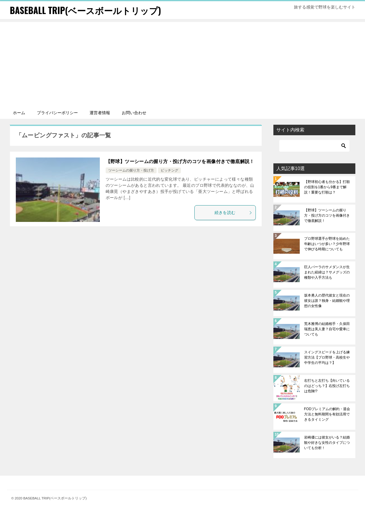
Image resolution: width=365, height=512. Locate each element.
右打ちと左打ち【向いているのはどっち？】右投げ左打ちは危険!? (327, 386)
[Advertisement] (182, 63)
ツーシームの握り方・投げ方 (131, 170)
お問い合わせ (134, 112)
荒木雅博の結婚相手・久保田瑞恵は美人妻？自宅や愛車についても (327, 329)
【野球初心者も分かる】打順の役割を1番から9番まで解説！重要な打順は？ (327, 187)
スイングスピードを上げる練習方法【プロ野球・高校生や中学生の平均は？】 (327, 357)
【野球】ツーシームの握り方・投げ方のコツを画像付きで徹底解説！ (180, 161)
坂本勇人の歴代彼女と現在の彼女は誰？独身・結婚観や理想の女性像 (327, 300)
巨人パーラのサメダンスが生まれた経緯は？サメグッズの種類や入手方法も (327, 272)
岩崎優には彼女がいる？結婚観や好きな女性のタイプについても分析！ (327, 442)
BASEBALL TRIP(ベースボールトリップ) (85, 10)
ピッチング (169, 170)
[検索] (314, 146)
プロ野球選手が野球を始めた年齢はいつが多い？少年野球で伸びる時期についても (327, 244)
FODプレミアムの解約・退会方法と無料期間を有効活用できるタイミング (327, 414)
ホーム (19, 112)
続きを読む (234, 212)
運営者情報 (100, 112)
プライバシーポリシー (57, 112)
